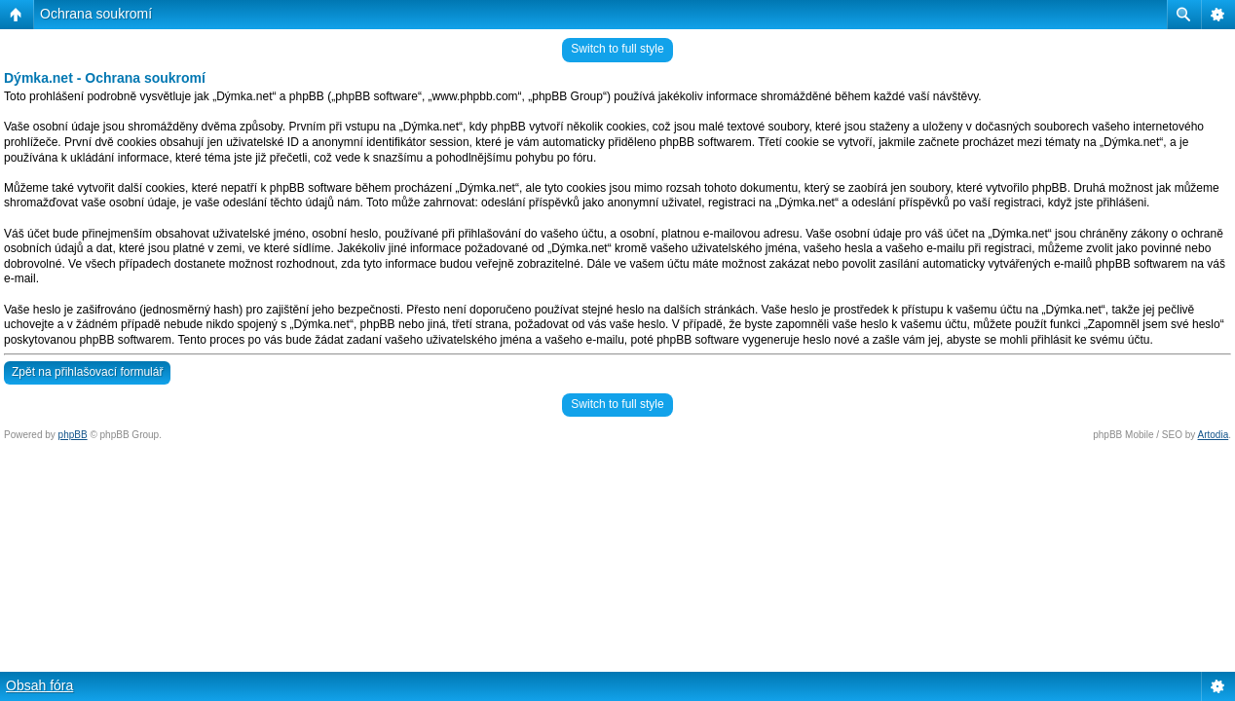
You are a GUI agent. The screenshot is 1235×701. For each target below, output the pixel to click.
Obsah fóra (39, 685)
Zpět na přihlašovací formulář (87, 372)
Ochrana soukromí (96, 13)
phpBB (73, 434)
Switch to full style (617, 48)
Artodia (1213, 434)
